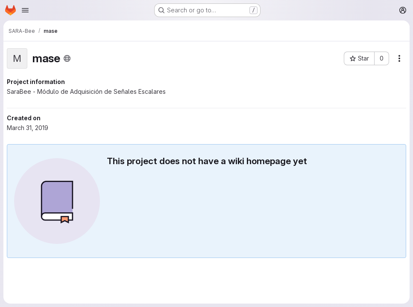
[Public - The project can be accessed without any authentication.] (67, 58)
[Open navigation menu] (25, 10)
